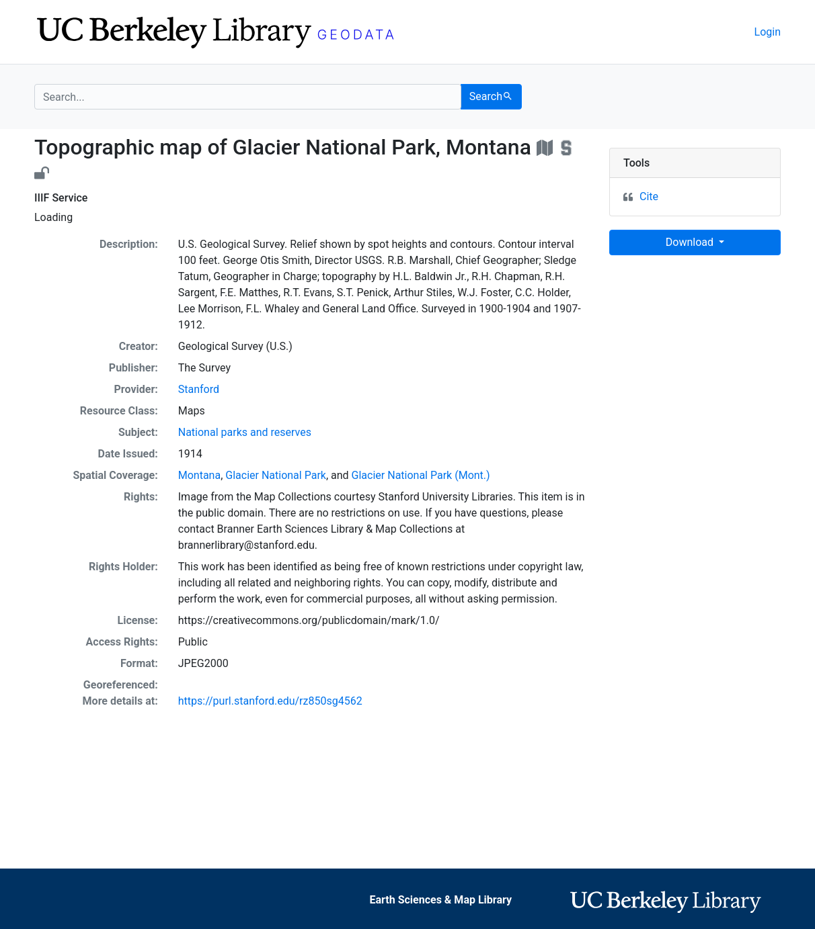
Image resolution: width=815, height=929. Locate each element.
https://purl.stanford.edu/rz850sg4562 (270, 701)
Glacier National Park (275, 475)
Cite (648, 196)
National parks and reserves (244, 432)
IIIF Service (60, 197)
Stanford (198, 389)
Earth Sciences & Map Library (441, 899)
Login (767, 32)
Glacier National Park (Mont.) (421, 475)
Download (691, 242)
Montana (199, 475)
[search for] (247, 96)
